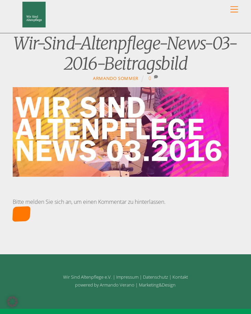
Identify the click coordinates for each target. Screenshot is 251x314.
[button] (12, 301)
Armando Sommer (116, 78)
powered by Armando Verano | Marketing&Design (125, 285)
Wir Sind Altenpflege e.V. (87, 277)
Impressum (127, 277)
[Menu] (234, 9)
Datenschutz (155, 277)
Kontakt (180, 277)
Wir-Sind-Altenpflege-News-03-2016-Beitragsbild (125, 54)
